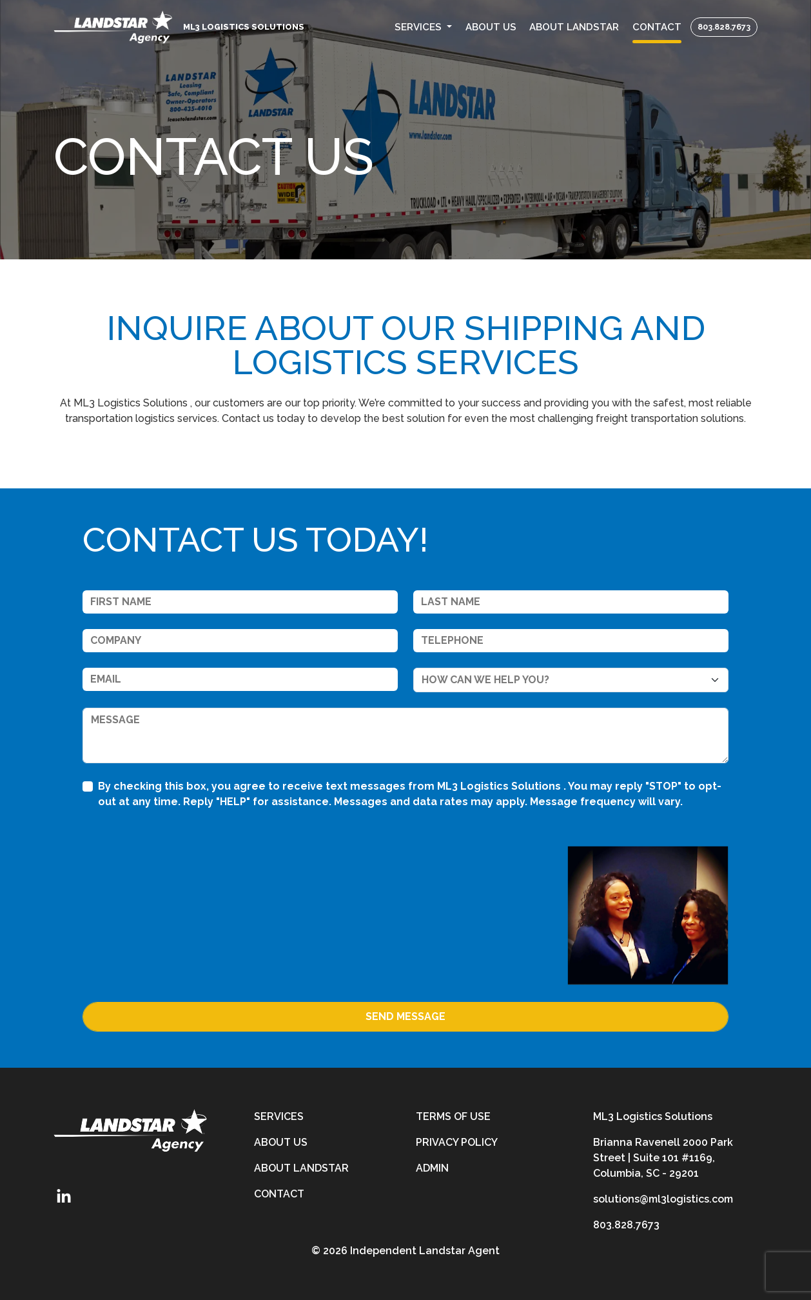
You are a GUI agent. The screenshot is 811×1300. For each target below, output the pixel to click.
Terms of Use (453, 1116)
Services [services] (279, 1116)
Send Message (405, 1016)
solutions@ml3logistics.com (663, 1199)
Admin (432, 1168)
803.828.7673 (724, 27)
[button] (423, 27)
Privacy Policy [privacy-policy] (457, 1142)
